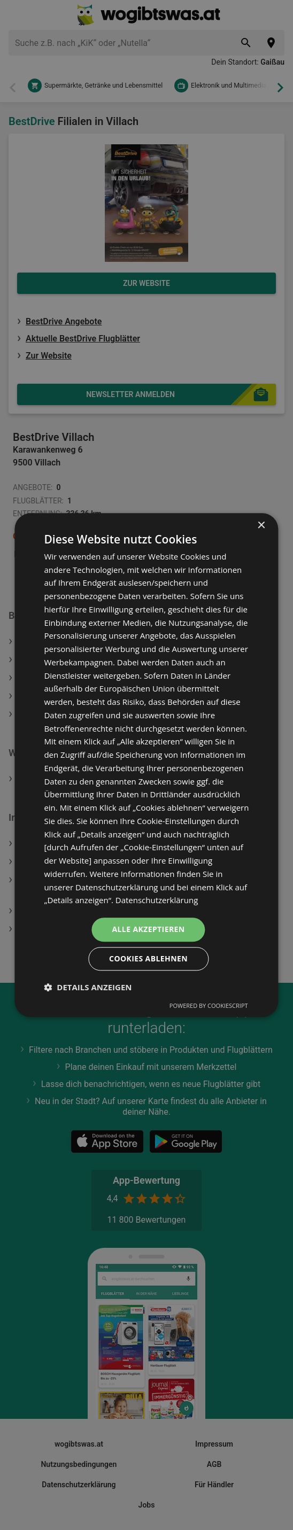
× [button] (261, 526)
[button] (88, 987)
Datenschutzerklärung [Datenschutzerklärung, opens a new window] (156, 900)
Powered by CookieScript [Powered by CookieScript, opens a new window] (208, 1005)
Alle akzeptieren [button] (148, 929)
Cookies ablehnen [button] (148, 958)
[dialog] (146, 765)
